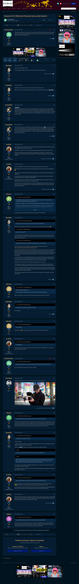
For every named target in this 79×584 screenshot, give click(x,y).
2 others (50, 408)
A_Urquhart (42, 158)
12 (20, 25)
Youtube (18, 8)
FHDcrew (50, 158)
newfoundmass (11, 19)
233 (9, 526)
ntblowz (38, 408)
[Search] (65, 9)
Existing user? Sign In (66, 3)
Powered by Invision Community (39, 582)
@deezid (21, 447)
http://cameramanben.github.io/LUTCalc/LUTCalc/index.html (26, 247)
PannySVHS (50, 95)
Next (31, 25)
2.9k (9, 117)
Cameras (16, 20)
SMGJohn (46, 73)
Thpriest (50, 136)
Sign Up (73, 3)
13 (22, 25)
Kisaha (47, 189)
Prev (7, 25)
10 (16, 25)
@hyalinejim (17, 107)
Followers (50, 20)
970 (9, 78)
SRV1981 (46, 158)
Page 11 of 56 (38, 25)
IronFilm (8, 144)
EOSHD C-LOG (32, 8)
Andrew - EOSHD (19, 530)
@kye (45, 127)
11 (18, 25)
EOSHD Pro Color (25, 8)
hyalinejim (9, 65)
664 (9, 206)
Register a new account (18, 550)
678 (9, 390)
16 (28, 25)
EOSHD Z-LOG (39, 8)
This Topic (71, 8)
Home (5, 8)
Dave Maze (9, 378)
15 (26, 25)
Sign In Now (41, 550)
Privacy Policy (41, 579)
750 (9, 425)
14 (24, 25)
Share (44, 20)
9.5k (9, 176)
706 (9, 296)
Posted (19, 29)
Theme (36, 579)
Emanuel (50, 73)
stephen (50, 38)
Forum (9, 8)
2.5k (9, 42)
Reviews (13, 8)
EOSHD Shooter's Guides (48, 8)
